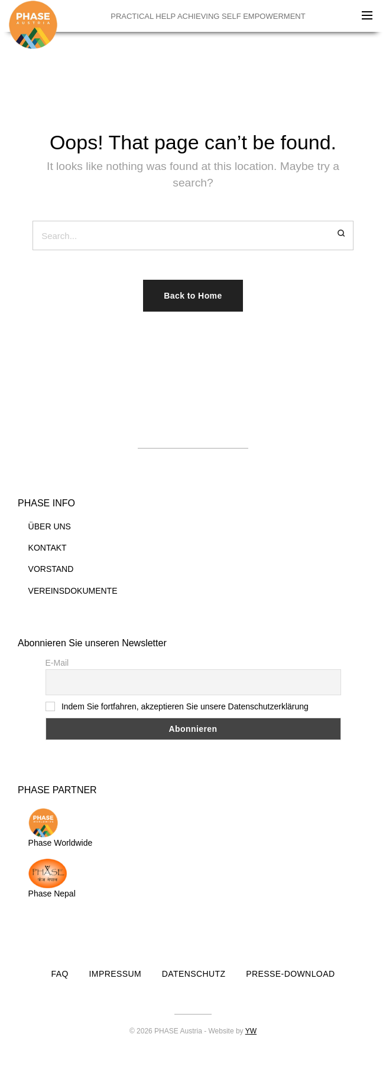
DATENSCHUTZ (194, 974)
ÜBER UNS (49, 526)
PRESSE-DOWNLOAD (290, 974)
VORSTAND (51, 569)
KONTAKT (47, 547)
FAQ (60, 974)
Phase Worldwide (60, 828)
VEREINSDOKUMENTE (73, 590)
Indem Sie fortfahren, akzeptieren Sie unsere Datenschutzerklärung (185, 706)
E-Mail (57, 662)
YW (251, 1031)
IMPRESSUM (115, 974)
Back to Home (193, 295)
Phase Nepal (52, 878)
